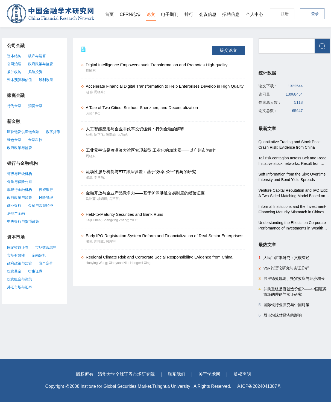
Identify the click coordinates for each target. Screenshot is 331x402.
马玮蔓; (92, 199)
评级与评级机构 (19, 174)
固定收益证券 (17, 247)
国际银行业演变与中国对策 (284, 305)
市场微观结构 (46, 247)
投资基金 (14, 271)
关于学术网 (209, 374)
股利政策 (46, 80)
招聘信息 (231, 14)
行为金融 (14, 106)
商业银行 (14, 205)
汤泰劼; (112, 135)
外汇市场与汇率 (19, 287)
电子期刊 (169, 14)
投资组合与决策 (19, 279)
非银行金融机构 (19, 190)
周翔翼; (100, 241)
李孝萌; (99, 177)
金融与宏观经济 (40, 205)
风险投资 (35, 72)
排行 (188, 14)
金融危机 (39, 255)
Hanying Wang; (97, 263)
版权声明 (242, 374)
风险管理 (46, 198)
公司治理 (14, 64)
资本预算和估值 (19, 80)
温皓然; (123, 135)
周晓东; (91, 71)
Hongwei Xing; (140, 263)
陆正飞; (100, 135)
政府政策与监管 (40, 64)
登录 (315, 14)
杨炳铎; (103, 199)
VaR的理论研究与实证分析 (284, 268)
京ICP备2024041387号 (259, 386)
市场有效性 (16, 255)
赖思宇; (111, 241)
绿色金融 (14, 140)
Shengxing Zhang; (116, 220)
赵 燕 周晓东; (95, 92)
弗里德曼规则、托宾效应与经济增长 (292, 278)
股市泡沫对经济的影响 (280, 315)
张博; (90, 241)
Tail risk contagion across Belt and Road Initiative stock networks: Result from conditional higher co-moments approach (293, 161)
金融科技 (35, 140)
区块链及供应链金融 (23, 132)
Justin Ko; (93, 113)
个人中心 (254, 14)
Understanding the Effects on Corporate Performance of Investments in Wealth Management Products (292, 225)
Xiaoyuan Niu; (119, 263)
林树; (90, 135)
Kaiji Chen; (94, 220)
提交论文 (228, 50)
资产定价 (46, 263)
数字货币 (53, 132)
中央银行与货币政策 (23, 221)
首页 (109, 14)
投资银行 (46, 190)
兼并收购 (14, 72)
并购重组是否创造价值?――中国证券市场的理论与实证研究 (293, 291)
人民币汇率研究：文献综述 (284, 257)
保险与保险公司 (19, 182)
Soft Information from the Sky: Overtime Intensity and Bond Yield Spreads (292, 177)
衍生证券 (35, 271)
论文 (151, 14)
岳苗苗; (114, 199)
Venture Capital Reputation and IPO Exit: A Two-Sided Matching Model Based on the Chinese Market (293, 193)
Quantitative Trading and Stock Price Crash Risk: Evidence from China (290, 145)
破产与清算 (37, 56)
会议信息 (207, 14)
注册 (285, 14)
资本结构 (14, 56)
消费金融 (35, 106)
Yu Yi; (134, 220)
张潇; (90, 177)
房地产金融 (16, 213)
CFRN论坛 (130, 14)
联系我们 (176, 374)
